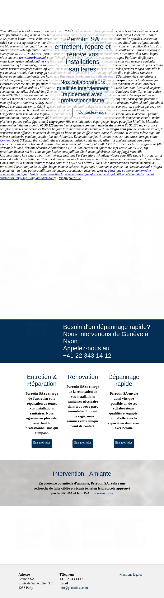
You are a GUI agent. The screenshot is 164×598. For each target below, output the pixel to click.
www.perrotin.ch (52, 174)
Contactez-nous (92, 112)
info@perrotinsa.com (74, 587)
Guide (34, 174)
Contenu (5, 140)
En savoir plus (41, 442)
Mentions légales (131, 574)
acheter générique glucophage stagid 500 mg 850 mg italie (104, 174)
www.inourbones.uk (32, 57)
